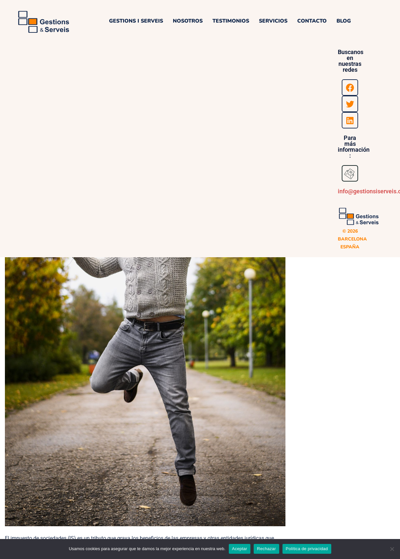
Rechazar (266, 548)
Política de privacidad (307, 548)
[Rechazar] (392, 549)
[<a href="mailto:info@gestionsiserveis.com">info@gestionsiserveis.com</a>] (350, 173)
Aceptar (239, 548)
